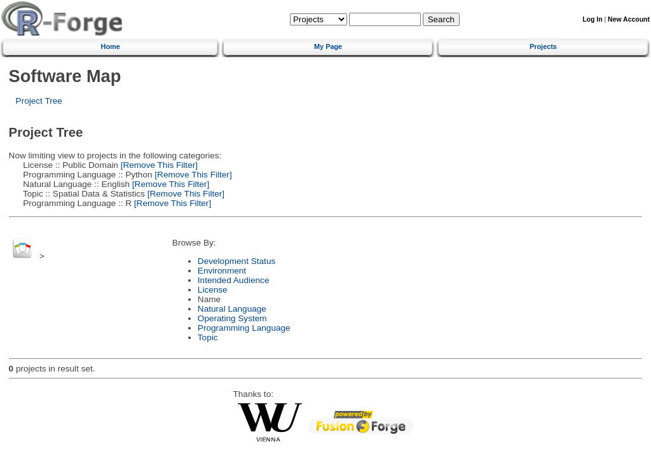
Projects (543, 46)
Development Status (236, 261)
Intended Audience (234, 280)
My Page (328, 46)
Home (110, 46)
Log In (592, 19)
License (213, 290)
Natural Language (232, 309)
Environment (222, 270)
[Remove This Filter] (158, 165)
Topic (208, 337)
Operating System (232, 318)
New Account (629, 19)
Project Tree (39, 101)
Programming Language (244, 328)
